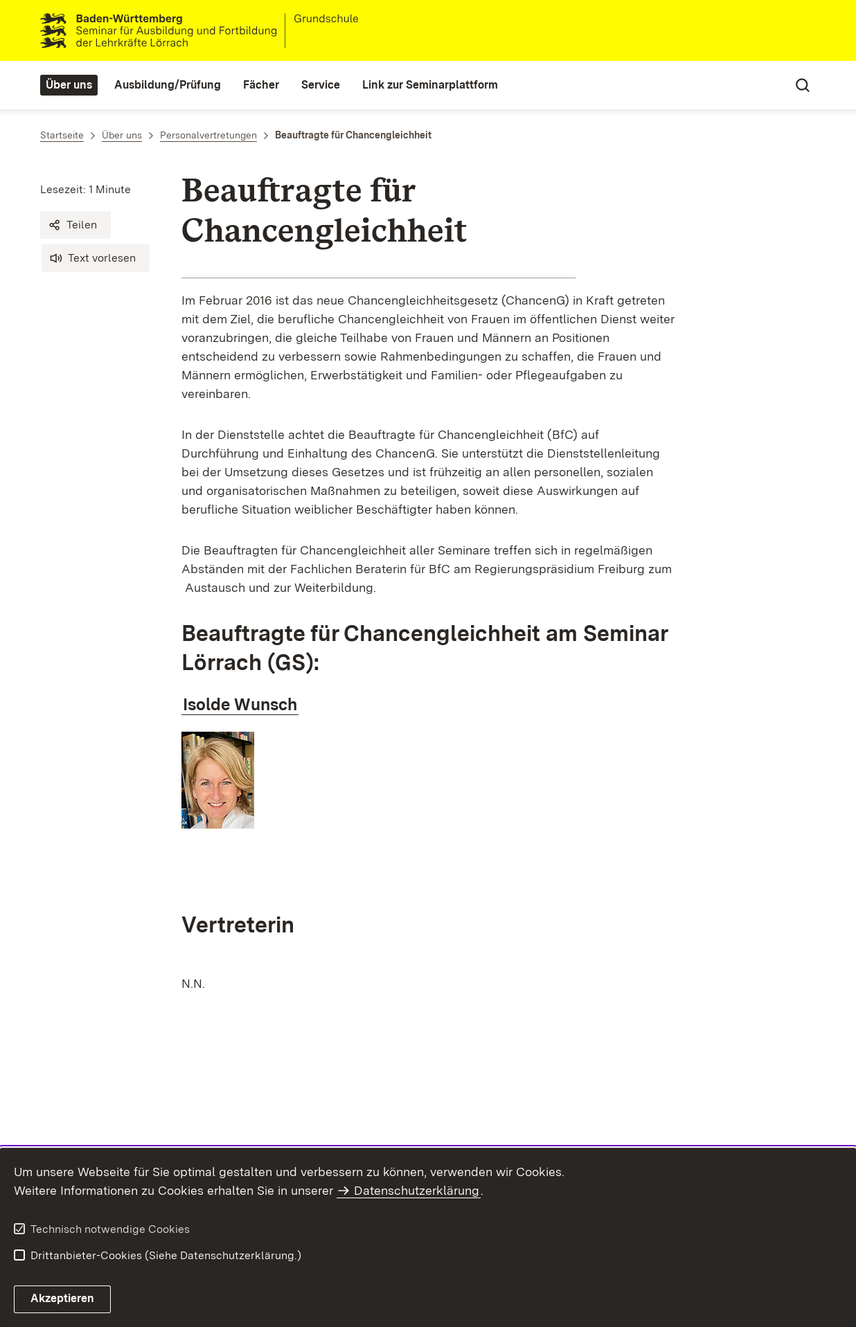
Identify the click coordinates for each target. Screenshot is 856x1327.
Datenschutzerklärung (416, 1190)
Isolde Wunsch (240, 704)
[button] (75, 225)
